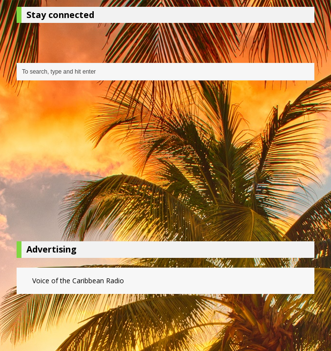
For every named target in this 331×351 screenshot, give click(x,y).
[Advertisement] (165, 163)
